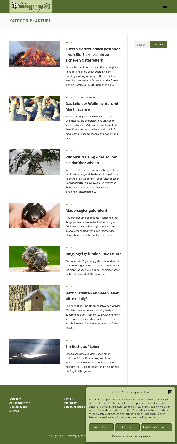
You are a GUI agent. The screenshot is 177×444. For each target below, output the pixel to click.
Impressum (144, 436)
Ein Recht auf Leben (83, 346)
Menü (165, 6)
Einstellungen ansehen (156, 427)
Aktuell (70, 42)
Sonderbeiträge (87, 97)
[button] (170, 392)
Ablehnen (127, 427)
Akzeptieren (101, 427)
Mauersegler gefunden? (86, 210)
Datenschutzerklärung (124, 436)
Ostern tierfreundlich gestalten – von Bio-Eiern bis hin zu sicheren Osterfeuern (93, 54)
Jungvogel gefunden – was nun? (93, 253)
